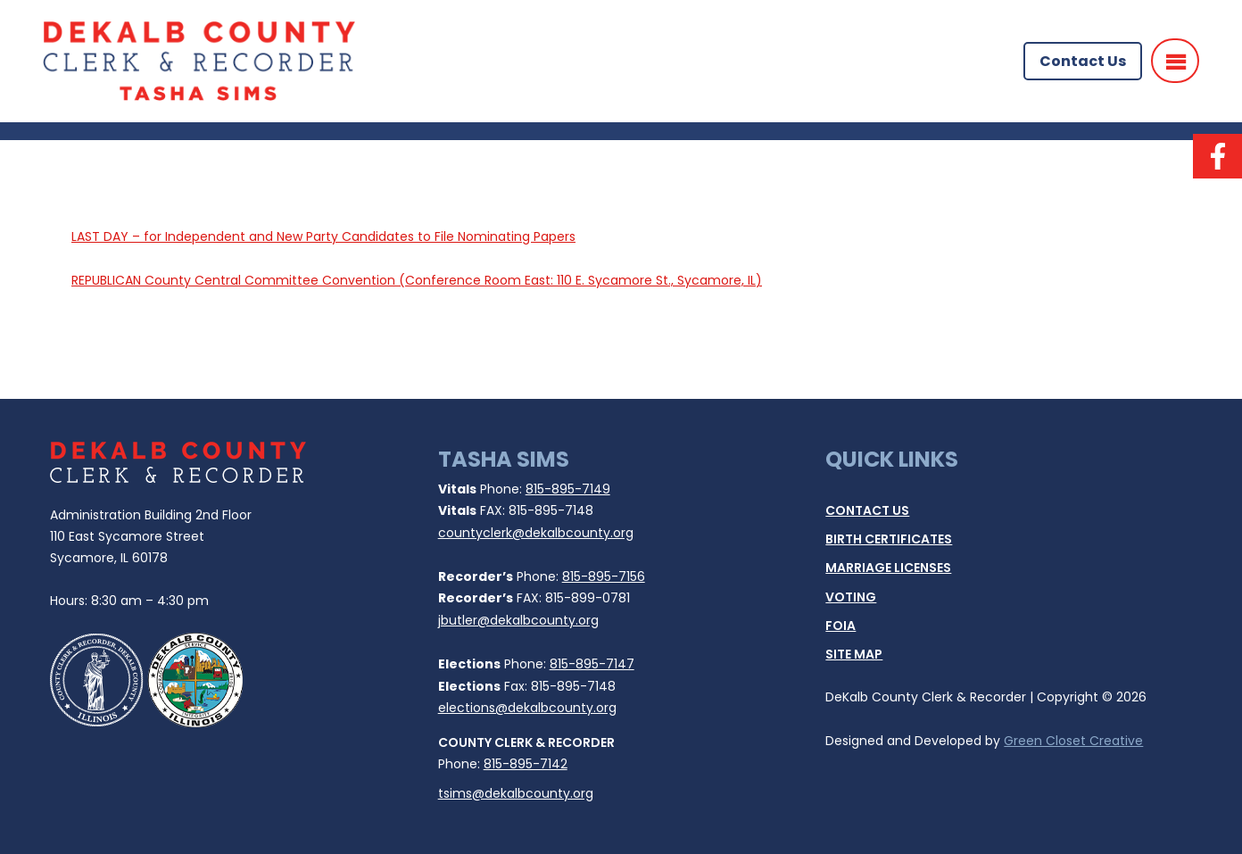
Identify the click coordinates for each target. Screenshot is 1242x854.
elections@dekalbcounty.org (527, 708)
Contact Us (1082, 61)
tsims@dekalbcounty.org (515, 793)
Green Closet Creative (1073, 741)
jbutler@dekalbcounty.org (518, 620)
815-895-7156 (603, 576)
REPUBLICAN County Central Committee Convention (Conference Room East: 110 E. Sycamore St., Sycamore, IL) (416, 280)
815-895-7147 (592, 664)
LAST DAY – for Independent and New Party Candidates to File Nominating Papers (323, 236)
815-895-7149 (568, 489)
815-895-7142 (525, 764)
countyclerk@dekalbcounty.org (535, 533)
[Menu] (1175, 60)
